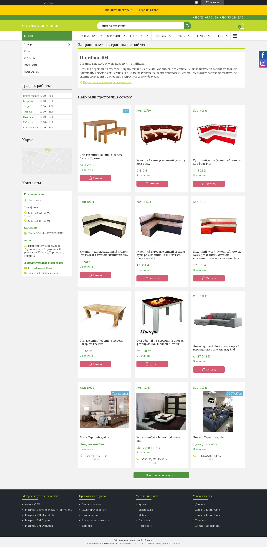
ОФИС (219, 36)
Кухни (142, 504)
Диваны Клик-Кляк (207, 509)
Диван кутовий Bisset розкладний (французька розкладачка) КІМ (216, 347)
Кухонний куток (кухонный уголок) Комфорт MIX (217, 162)
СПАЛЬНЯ (113, 36)
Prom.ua (149, 540)
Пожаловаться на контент (132, 543)
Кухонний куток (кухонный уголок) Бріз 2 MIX (160, 162)
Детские (87, 525)
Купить (98, 178)
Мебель (143, 515)
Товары (29, 44)
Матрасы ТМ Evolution (39, 525)
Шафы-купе (146, 509)
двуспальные (90, 515)
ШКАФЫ (201, 36)
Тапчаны (201, 520)
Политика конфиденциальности (163, 543)
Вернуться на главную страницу (107, 82)
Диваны (200, 504)
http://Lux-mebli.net (40, 268)
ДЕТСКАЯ (160, 36)
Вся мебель (89, 36)
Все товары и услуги (160, 475)
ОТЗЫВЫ (29, 58)
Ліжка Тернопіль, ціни (94, 437)
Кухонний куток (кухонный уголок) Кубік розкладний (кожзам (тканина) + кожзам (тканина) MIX (217, 255)
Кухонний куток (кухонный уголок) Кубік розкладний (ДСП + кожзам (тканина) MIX (160, 255)
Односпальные (91, 504)
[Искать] (187, 24)
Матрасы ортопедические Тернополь (48, 509)
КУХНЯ (181, 36)
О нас (27, 51)
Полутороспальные (94, 509)
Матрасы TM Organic (38, 520)
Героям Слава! (149, 10)
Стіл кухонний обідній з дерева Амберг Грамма (101, 156)
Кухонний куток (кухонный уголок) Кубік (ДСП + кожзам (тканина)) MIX (104, 253)
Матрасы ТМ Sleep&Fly (39, 515)
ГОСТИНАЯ (137, 36)
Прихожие (145, 525)
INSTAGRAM (32, 72)
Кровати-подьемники (96, 520)
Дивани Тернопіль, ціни (209, 437)
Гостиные (145, 520)
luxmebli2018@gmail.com (43, 273)
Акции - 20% (32, 504)
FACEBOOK (31, 65)
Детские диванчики (207, 525)
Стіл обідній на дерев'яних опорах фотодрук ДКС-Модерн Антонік (160, 342)
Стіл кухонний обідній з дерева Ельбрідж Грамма (101, 342)
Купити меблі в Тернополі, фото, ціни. (158, 439)
